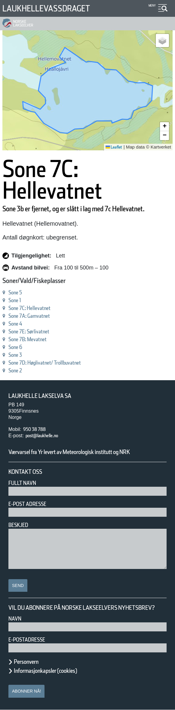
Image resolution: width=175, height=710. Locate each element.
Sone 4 (15, 323)
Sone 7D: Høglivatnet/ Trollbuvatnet (44, 363)
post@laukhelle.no (42, 435)
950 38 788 (34, 429)
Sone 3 (15, 355)
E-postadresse (26, 639)
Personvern (26, 661)
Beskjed (18, 525)
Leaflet (114, 147)
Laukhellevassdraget (46, 8)
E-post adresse (27, 504)
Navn (14, 618)
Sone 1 (14, 300)
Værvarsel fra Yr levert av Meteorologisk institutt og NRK (69, 452)
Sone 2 (15, 370)
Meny (152, 5)
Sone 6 (15, 347)
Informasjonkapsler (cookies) (45, 670)
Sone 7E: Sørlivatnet (28, 331)
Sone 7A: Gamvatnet (29, 316)
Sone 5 (15, 292)
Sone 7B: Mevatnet (27, 339)
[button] (162, 40)
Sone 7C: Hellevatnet (29, 308)
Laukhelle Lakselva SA (39, 395)
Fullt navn (22, 483)
